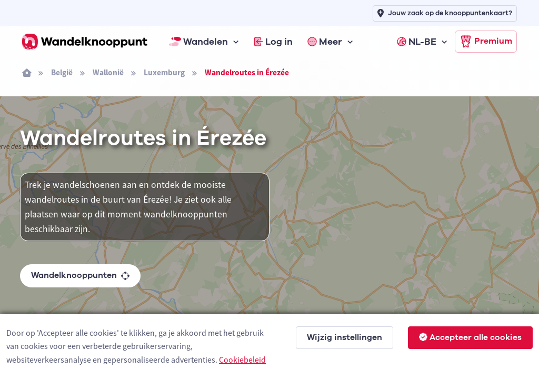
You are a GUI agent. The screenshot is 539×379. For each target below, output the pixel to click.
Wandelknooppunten (80, 275)
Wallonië (108, 72)
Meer (324, 41)
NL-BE (416, 41)
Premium (486, 41)
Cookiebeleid (242, 359)
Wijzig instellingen (344, 337)
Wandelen (198, 41)
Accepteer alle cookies (470, 337)
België (62, 72)
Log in (273, 41)
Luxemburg (164, 72)
